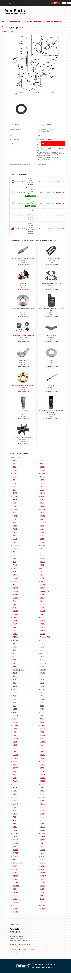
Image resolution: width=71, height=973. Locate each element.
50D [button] (42, 856)
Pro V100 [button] (16, 902)
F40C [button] (42, 824)
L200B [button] (15, 755)
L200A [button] (42, 866)
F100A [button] (42, 729)
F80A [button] (15, 729)
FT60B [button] (42, 699)
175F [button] (42, 719)
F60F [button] (42, 496)
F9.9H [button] (42, 513)
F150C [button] (42, 617)
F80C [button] (15, 827)
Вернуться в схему (8, 31)
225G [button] (15, 758)
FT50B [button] (15, 748)
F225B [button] (42, 509)
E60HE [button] (42, 869)
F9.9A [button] (15, 742)
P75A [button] (42, 860)
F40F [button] (15, 568)
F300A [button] (15, 595)
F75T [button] (42, 820)
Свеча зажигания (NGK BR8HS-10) (23, 258)
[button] (12, 3)
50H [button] (14, 572)
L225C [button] (15, 896)
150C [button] (42, 748)
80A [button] (14, 702)
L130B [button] (15, 709)
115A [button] (14, 846)
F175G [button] (15, 624)
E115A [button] (15, 575)
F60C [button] (42, 745)
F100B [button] (42, 624)
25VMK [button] (43, 670)
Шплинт (51, 385)
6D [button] (14, 657)
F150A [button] (15, 791)
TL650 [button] (42, 850)
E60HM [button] (43, 876)
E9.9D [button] (42, 774)
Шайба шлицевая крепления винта (23, 308)
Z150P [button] (42, 827)
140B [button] (14, 732)
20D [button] (42, 598)
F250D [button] (15, 588)
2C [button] (41, 486)
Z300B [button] (15, 843)
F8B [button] (14, 660)
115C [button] (14, 706)
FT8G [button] (15, 519)
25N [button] (41, 483)
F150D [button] (15, 496)
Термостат (23, 283)
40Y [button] (14, 680)
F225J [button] (42, 608)
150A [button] (14, 585)
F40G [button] (15, 549)
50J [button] (14, 699)
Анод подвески (51, 335)
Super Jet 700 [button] (45, 591)
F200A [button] (42, 778)
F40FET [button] (43, 630)
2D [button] (14, 490)
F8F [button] (14, 523)
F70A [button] (42, 536)
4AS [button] (41, 853)
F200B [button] (42, 588)
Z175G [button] (15, 830)
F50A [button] (42, 696)
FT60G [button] (42, 542)
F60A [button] (42, 791)
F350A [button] (42, 506)
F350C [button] (15, 840)
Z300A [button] (42, 735)
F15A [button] (42, 667)
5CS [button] (14, 650)
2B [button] (14, 644)
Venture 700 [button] (45, 637)
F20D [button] (15, 473)
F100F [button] (42, 562)
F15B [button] (14, 817)
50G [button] (42, 794)
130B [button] (42, 706)
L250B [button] (15, 804)
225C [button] (42, 892)
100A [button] (42, 899)
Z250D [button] (43, 742)
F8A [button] (41, 739)
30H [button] (14, 460)
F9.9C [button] (15, 667)
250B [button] (42, 788)
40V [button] (42, 568)
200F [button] (15, 735)
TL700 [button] (15, 883)
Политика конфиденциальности (20, 944)
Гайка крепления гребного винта (22, 385)
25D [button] (14, 905)
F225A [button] (15, 781)
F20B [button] (42, 532)
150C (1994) (37, 22)
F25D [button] (42, 480)
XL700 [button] (15, 640)
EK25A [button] (15, 673)
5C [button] (14, 555)
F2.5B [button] (42, 493)
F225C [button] (15, 833)
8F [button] (14, 464)
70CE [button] (15, 866)
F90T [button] (15, 824)
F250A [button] (42, 797)
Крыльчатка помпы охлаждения (23, 437)
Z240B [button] (15, 739)
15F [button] (14, 480)
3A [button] (14, 486)
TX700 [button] (42, 883)
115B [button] (41, 702)
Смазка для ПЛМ (23, 410)
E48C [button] (15, 493)
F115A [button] (42, 709)
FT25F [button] (42, 470)
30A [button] (41, 843)
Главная (5, 22)
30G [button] (14, 676)
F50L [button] (42, 627)
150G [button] (42, 761)
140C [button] (14, 712)
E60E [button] (15, 873)
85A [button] (41, 572)
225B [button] (42, 889)
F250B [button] (42, 833)
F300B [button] (15, 591)
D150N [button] (42, 716)
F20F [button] (15, 483)
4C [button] (14, 552)
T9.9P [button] (42, 902)
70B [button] (14, 467)
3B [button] (41, 549)
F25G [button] (15, 470)
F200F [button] (15, 578)
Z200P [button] (15, 768)
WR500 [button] (15, 850)
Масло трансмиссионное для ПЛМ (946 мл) (51, 309)
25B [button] (41, 460)
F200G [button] (42, 473)
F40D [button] (15, 801)
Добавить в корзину (23, 264)
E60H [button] (42, 467)
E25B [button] (42, 801)
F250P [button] (15, 611)
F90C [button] (15, 617)
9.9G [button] (42, 477)
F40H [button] (42, 500)
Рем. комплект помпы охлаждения (23, 335)
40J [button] (14, 820)
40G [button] (42, 817)
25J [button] (41, 676)
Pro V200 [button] (16, 892)
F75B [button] (42, 595)
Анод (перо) (23, 360)
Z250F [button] (42, 840)
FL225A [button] (16, 784)
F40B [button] (15, 689)
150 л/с (29, 22)
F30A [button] (42, 689)
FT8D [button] (15, 811)
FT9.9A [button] (15, 856)
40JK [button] (42, 680)
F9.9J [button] (15, 558)
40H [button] (42, 683)
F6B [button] (14, 604)
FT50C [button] (43, 905)
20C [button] (14, 794)
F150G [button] (15, 581)
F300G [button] (42, 611)
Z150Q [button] (42, 765)
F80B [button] (15, 526)
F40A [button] (42, 686)
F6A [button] (14, 601)
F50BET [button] (43, 896)
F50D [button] (15, 477)
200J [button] (15, 774)
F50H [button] (15, 500)
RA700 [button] (15, 853)
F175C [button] (15, 608)
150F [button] (42, 712)
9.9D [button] (42, 660)
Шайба (51, 360)
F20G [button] (42, 558)
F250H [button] (42, 545)
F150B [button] (42, 516)
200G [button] (15, 761)
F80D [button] (15, 565)
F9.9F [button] (42, 604)
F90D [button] (15, 634)
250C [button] (15, 745)
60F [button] (41, 464)
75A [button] (41, 575)
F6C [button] (14, 506)
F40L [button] (15, 630)
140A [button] (42, 846)
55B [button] (41, 490)
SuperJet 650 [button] (18, 863)
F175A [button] (42, 578)
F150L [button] (15, 621)
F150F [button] (15, 516)
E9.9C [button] (15, 807)
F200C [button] (15, 509)
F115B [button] (42, 539)
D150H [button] (15, 716)
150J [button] (42, 771)
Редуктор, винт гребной (52, 22)
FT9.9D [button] (43, 663)
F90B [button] (42, 526)
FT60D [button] (43, 909)
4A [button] (41, 552)
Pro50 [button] (15, 909)
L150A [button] (15, 869)
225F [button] (42, 768)
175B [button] (14, 752)
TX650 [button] (42, 863)
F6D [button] (41, 614)
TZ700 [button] (15, 637)
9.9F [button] (14, 513)
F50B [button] (15, 899)
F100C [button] (15, 797)
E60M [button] (42, 873)
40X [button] (14, 562)
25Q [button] (14, 860)
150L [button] (14, 771)
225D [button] (42, 758)
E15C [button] (42, 807)
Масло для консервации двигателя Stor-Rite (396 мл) (51, 411)
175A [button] (14, 719)
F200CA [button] (16, 614)
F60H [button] (15, 627)
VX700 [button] (43, 640)
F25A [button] (15, 814)
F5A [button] (41, 503)
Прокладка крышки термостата (51, 283)
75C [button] (14, 542)
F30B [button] (42, 565)
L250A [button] (15, 725)
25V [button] (14, 765)
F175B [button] (42, 621)
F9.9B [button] (42, 657)
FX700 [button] (42, 634)
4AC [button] (42, 644)
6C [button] (14, 653)
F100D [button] (15, 529)
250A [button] (42, 722)
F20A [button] (42, 811)
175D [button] (42, 732)
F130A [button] (15, 539)
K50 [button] (14, 696)
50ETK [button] (42, 693)
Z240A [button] (15, 722)
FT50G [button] (15, 912)
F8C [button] (41, 601)
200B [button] (42, 752)
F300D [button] (15, 598)
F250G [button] (42, 837)
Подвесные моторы (18, 22)
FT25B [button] (42, 673)
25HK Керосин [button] (18, 670)
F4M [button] (42, 814)
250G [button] (42, 725)
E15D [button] (14, 778)
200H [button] (15, 788)
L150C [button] (42, 755)
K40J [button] (15, 686)
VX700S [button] (43, 523)
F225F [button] (42, 585)
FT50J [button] (15, 545)
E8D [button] (14, 532)
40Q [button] (14, 683)
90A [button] (41, 529)
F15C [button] (14, 536)
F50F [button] (15, 693)
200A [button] (42, 581)
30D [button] (41, 519)
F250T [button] (15, 837)
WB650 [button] (15, 876)
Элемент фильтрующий (51, 258)
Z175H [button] (42, 784)
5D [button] (41, 650)
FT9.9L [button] (42, 555)
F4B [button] (14, 503)
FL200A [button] (43, 781)
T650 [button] (42, 879)
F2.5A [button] (42, 804)
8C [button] (41, 653)
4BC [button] (42, 647)
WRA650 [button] (16, 886)
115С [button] (14, 889)
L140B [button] (42, 886)
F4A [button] (14, 647)
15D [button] (14, 663)
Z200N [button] (42, 830)
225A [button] (15, 879)
